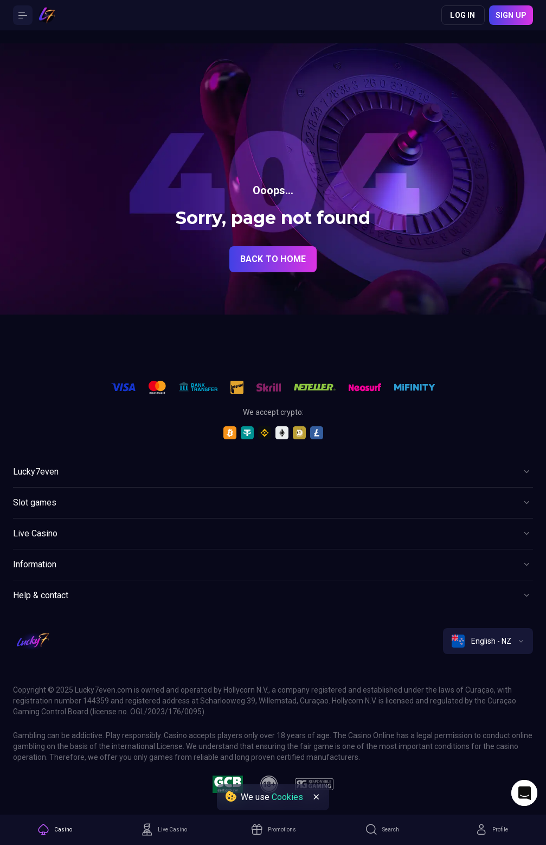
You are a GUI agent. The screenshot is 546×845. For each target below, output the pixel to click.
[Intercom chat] (524, 793)
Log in (462, 15)
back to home (273, 259)
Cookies (287, 797)
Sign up (511, 15)
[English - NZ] (488, 641)
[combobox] (488, 641)
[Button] (23, 15)
